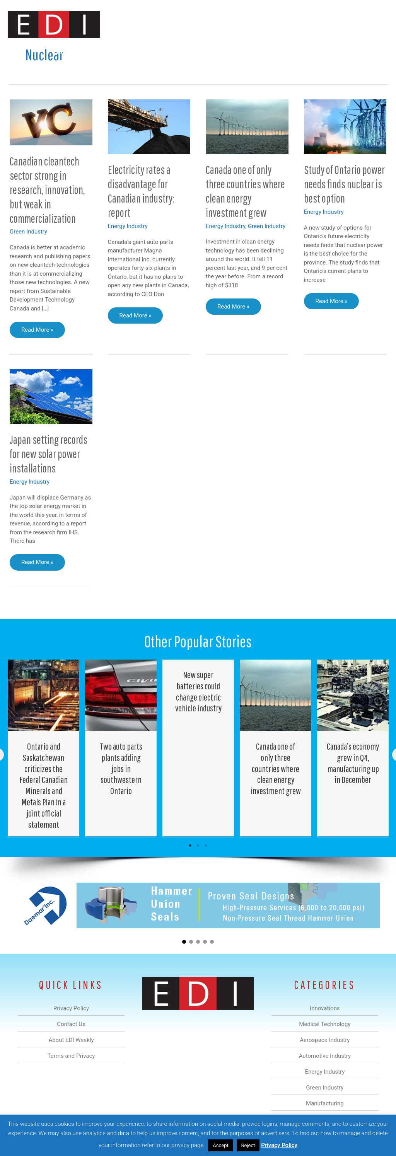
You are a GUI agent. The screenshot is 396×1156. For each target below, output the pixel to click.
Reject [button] (248, 1145)
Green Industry (28, 231)
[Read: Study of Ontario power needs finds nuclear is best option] (345, 126)
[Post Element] (43, 748)
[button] (376, 51)
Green (241, 52)
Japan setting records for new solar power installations (48, 454)
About (316, 52)
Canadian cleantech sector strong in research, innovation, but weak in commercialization (47, 189)
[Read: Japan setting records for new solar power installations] (51, 396)
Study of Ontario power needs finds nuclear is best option (344, 184)
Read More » (43, 331)
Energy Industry (128, 226)
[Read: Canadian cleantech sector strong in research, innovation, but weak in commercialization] (51, 121)
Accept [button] (221, 1145)
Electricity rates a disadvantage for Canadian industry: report (141, 191)
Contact (347, 52)
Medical (101, 52)
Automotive (176, 52)
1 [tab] (190, 845)
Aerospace (136, 52)
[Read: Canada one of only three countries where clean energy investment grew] (247, 126)
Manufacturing (279, 52)
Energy (211, 52)
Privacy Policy (279, 1145)
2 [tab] (198, 845)
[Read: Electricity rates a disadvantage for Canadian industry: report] (149, 126)
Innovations (65, 52)
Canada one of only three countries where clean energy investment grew (245, 191)
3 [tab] (206, 845)
